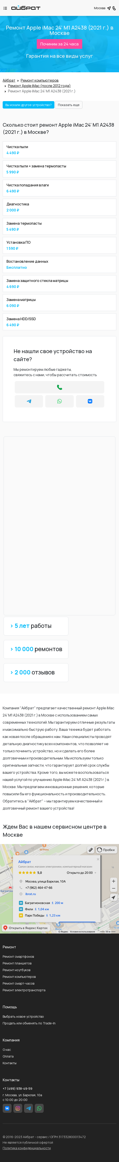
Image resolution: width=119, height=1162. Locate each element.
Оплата (8, 1056)
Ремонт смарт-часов (18, 983)
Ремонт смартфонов (18, 956)
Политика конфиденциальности (27, 1148)
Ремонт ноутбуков (16, 970)
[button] (114, 8)
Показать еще (69, 105)
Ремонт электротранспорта (24, 990)
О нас (7, 1049)
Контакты (9, 1063)
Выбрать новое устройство (23, 1016)
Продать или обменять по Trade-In (29, 1023)
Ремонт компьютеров (19, 976)
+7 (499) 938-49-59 (17, 1088)
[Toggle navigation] (7, 8)
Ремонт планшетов (17, 963)
